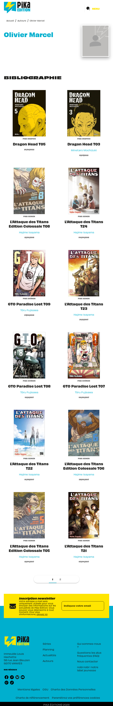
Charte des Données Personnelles (73, 689)
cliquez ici (42, 614)
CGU (45, 689)
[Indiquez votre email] (79, 606)
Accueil (10, 20)
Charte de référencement (32, 697)
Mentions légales (29, 689)
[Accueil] (17, 7)
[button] (52, 579)
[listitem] (6, 677)
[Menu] (96, 8)
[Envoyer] (100, 606)
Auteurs (21, 20)
